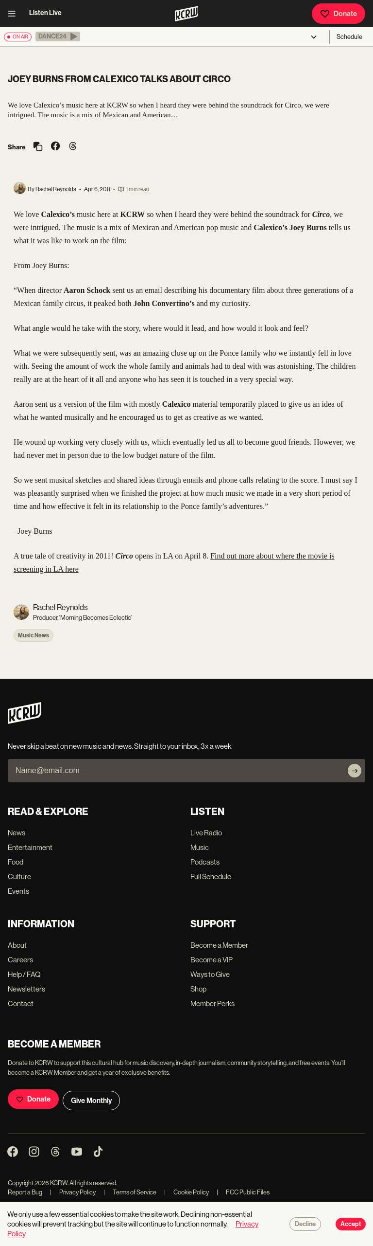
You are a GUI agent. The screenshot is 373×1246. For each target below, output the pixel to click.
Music (199, 847)
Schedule (349, 36)
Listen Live (45, 13)
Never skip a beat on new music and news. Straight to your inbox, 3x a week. (120, 746)
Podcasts (205, 862)
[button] (57, 36)
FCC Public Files (243, 1192)
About (17, 945)
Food (15, 862)
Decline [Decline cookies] (305, 1224)
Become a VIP (211, 960)
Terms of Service (129, 1192)
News (16, 833)
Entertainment (30, 847)
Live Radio (206, 833)
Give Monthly (91, 1100)
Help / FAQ (24, 974)
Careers (20, 960)
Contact (21, 1003)
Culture (19, 876)
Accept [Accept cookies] (350, 1224)
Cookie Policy (186, 1192)
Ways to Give (210, 974)
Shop (198, 989)
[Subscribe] (354, 770)
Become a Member (219, 945)
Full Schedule (210, 876)
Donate (338, 13)
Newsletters (26, 989)
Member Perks (212, 1003)
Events (18, 891)
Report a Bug (25, 1192)
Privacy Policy (73, 1192)
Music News (33, 635)
